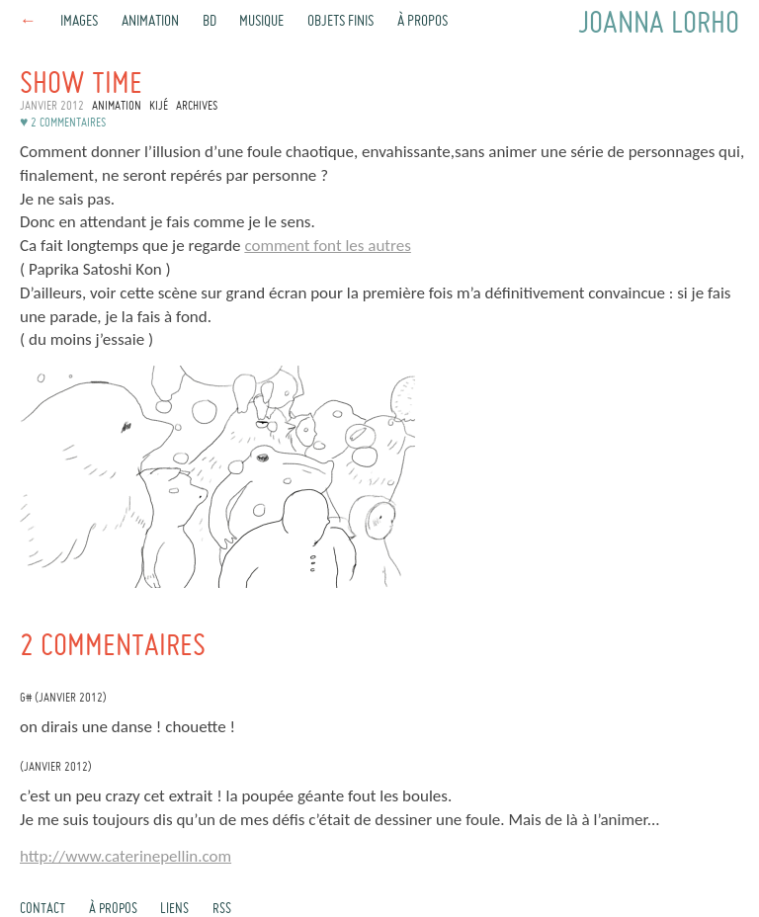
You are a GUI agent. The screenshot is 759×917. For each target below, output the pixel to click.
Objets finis (340, 22)
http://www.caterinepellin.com (125, 856)
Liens (174, 909)
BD (209, 22)
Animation (150, 22)
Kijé (158, 107)
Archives (196, 107)
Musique (261, 22)
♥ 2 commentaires (63, 123)
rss (221, 909)
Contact (42, 909)
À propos (422, 22)
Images (79, 22)
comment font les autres (327, 245)
